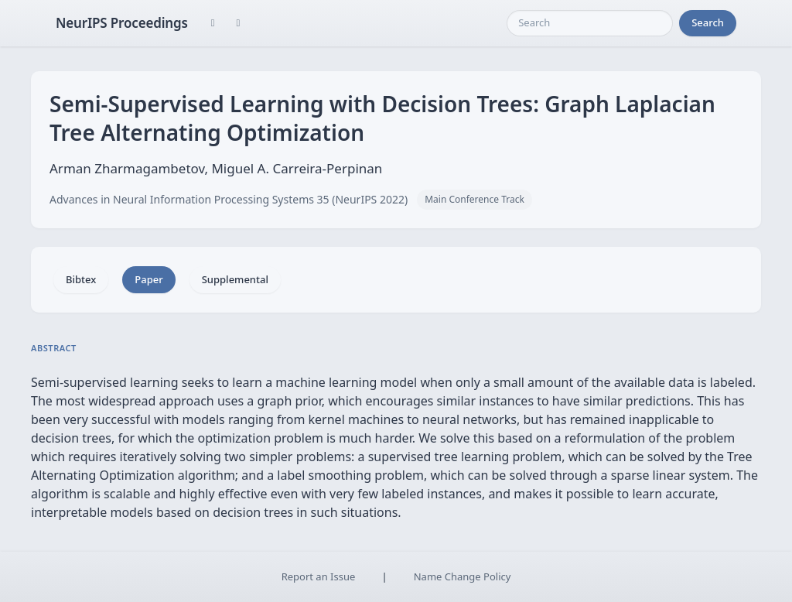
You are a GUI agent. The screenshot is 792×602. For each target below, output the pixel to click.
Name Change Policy (462, 576)
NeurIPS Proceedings (122, 23)
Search (707, 22)
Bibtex (81, 279)
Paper (148, 279)
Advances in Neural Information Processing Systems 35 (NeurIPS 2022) (229, 199)
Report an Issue (319, 576)
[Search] (590, 23)
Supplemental (235, 279)
